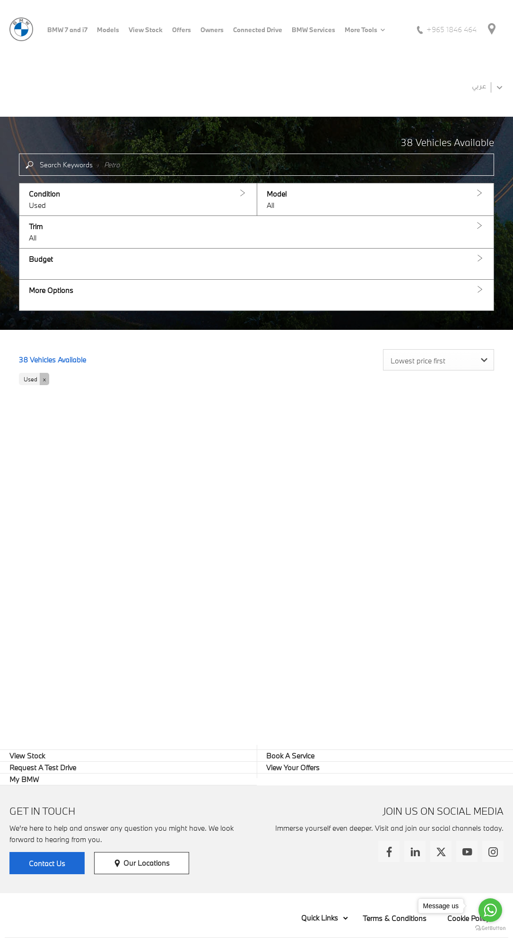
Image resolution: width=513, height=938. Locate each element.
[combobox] (438, 359)
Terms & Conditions (394, 918)
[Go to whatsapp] (490, 910)
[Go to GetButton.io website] (490, 928)
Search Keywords (66, 164)
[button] (138, 199)
